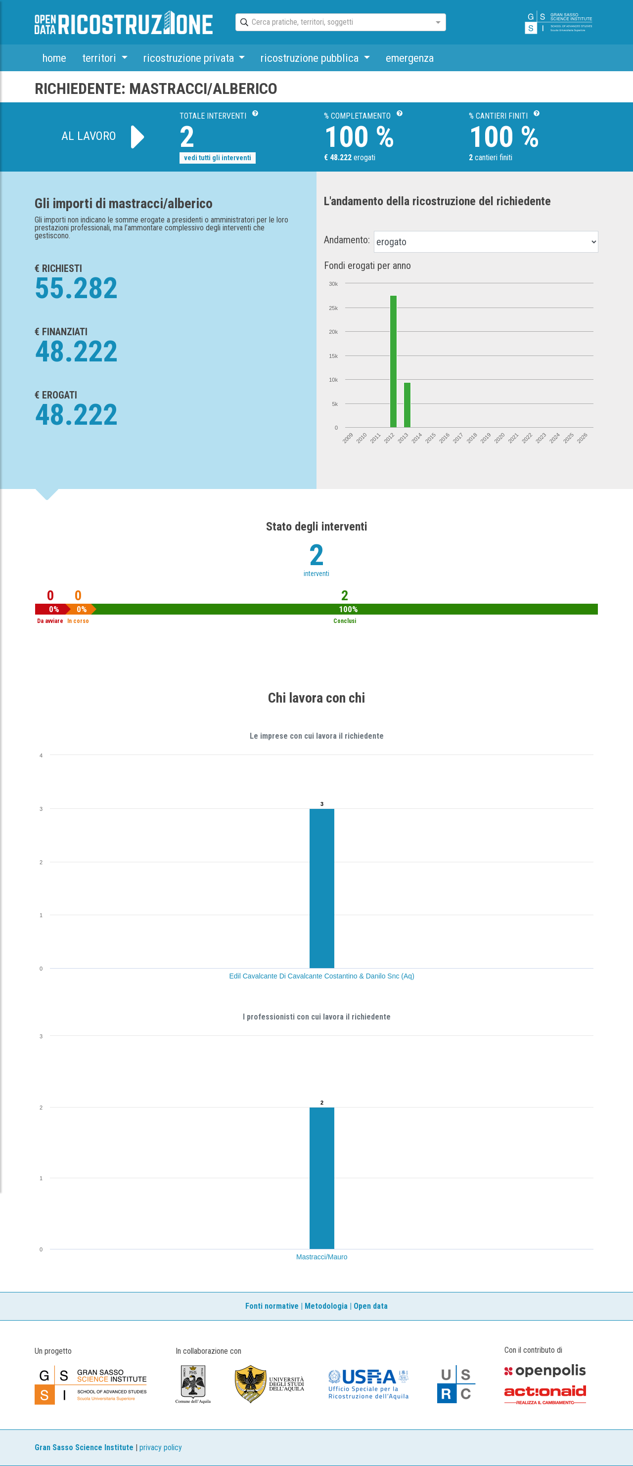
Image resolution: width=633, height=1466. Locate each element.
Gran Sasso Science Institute (84, 1447)
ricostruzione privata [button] (189, 57)
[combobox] (332, 22)
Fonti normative (272, 1306)
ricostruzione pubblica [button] (311, 57)
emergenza (410, 57)
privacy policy (160, 1447)
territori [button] (100, 57)
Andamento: (347, 240)
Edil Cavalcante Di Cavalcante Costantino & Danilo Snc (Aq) (321, 976)
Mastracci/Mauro (321, 1257)
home (54, 57)
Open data (371, 1306)
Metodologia (326, 1306)
